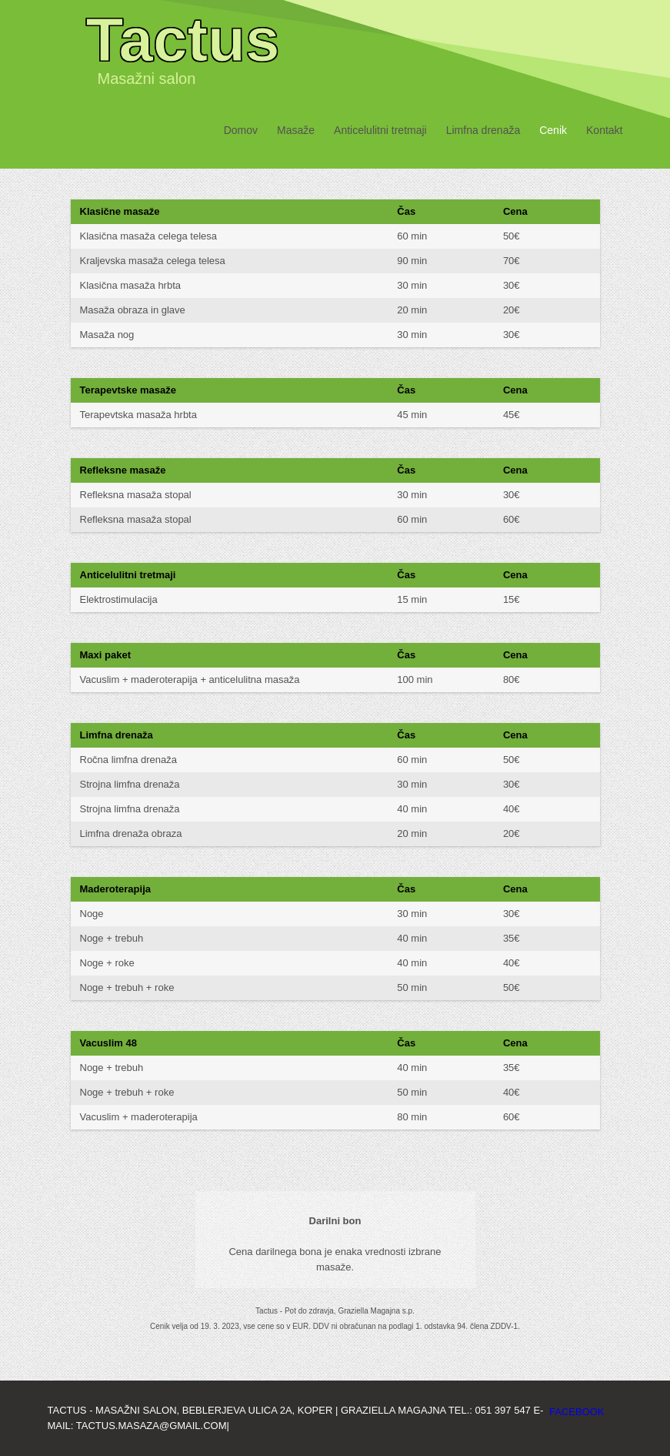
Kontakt (604, 130)
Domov (241, 130)
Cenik (553, 130)
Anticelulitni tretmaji (380, 130)
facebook (577, 1412)
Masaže (296, 130)
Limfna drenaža (483, 130)
